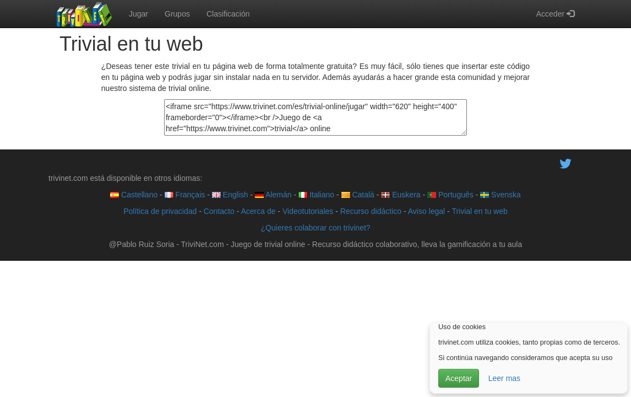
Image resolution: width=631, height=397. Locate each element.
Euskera (400, 194)
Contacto (219, 211)
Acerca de (258, 211)
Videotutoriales (307, 211)
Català (357, 194)
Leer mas (504, 378)
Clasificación (228, 13)
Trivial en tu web (479, 211)
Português (450, 194)
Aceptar (458, 378)
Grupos (177, 13)
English (230, 194)
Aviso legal (426, 211)
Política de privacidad (160, 211)
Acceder (555, 13)
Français (185, 194)
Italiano (316, 194)
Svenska (500, 194)
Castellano (133, 194)
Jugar (138, 13)
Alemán (273, 194)
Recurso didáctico (370, 211)
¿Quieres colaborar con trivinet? (315, 227)
